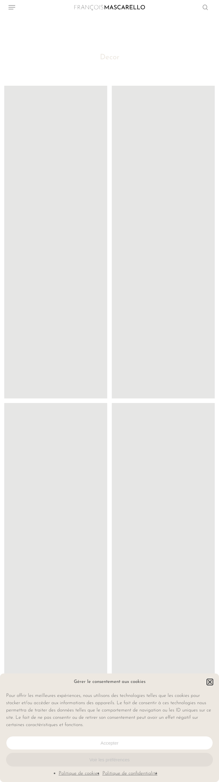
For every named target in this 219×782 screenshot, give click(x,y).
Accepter (109, 743)
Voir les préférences (109, 759)
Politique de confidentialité (129, 773)
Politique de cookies (79, 773)
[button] (210, 682)
